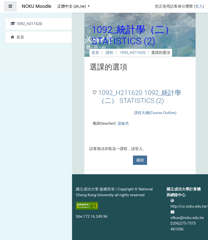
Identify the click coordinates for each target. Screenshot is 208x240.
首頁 (95, 52)
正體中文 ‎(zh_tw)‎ (72, 6)
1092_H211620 (133, 52)
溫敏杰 (123, 123)
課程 (109, 52)
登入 (199, 6)
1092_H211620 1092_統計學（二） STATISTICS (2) (139, 97)
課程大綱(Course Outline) (155, 113)
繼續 (140, 160)
